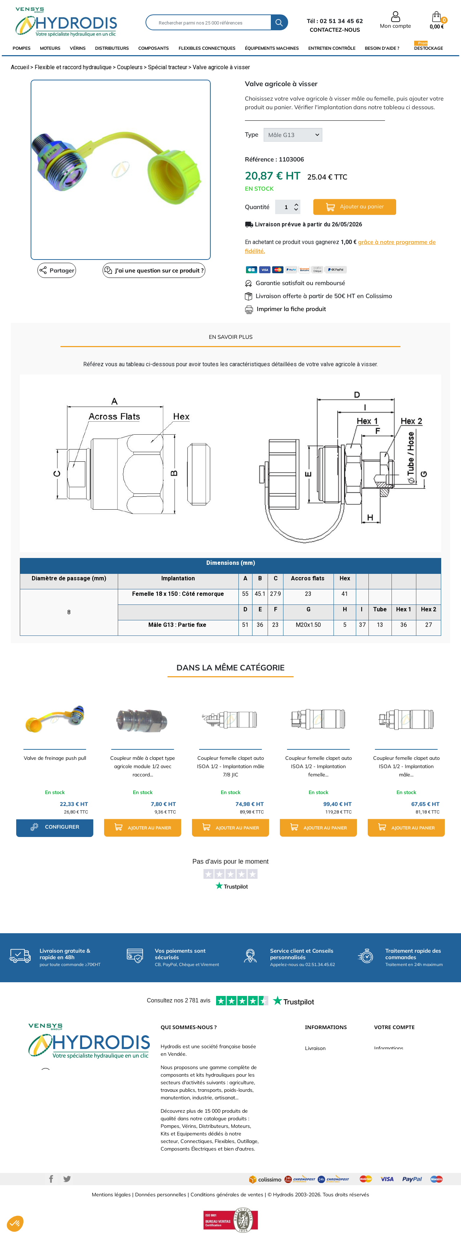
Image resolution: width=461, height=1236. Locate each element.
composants (153, 48)
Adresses (385, 1102)
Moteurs (50, 48)
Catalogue (317, 1070)
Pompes (22, 48)
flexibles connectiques (207, 48)
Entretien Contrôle (331, 48)
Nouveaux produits (326, 1113)
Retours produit (392, 1070)
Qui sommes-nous (326, 1080)
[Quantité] (286, 207)
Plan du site (318, 1124)
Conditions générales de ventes (227, 1194)
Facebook (51, 1179)
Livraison (315, 1048)
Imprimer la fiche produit (285, 309)
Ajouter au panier (355, 207)
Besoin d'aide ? (382, 48)
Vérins (78, 48)
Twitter (67, 1179)
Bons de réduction (395, 1113)
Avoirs (381, 1091)
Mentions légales (111, 1194)
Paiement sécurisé (326, 1059)
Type (251, 134)
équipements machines (272, 48)
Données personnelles (160, 1194)
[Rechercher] (208, 22)
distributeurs (112, 48)
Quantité (257, 207)
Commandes (388, 1080)
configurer (54, 827)
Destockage (428, 48)
